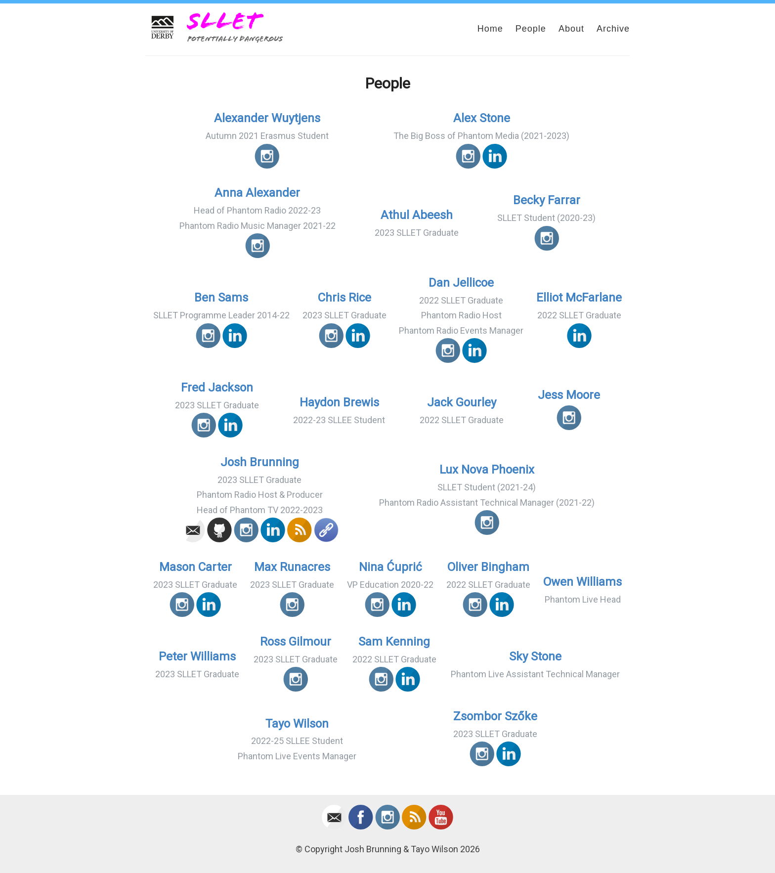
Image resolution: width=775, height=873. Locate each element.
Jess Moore (569, 395)
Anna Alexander (257, 193)
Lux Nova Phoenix (486, 470)
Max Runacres (292, 567)
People (531, 29)
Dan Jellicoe (461, 283)
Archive (613, 29)
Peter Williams (197, 656)
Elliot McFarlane (579, 298)
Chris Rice (344, 298)
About (571, 29)
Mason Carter (195, 567)
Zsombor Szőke (495, 716)
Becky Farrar (546, 200)
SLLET (223, 21)
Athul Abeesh (417, 215)
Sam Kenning (394, 642)
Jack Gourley (461, 402)
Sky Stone (535, 656)
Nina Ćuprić (390, 567)
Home (490, 29)
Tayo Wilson (297, 724)
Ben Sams (221, 298)
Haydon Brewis (339, 402)
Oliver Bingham (488, 567)
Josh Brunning (259, 462)
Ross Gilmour (295, 642)
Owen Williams (582, 582)
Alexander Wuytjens (267, 118)
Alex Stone (481, 118)
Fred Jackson (217, 387)
